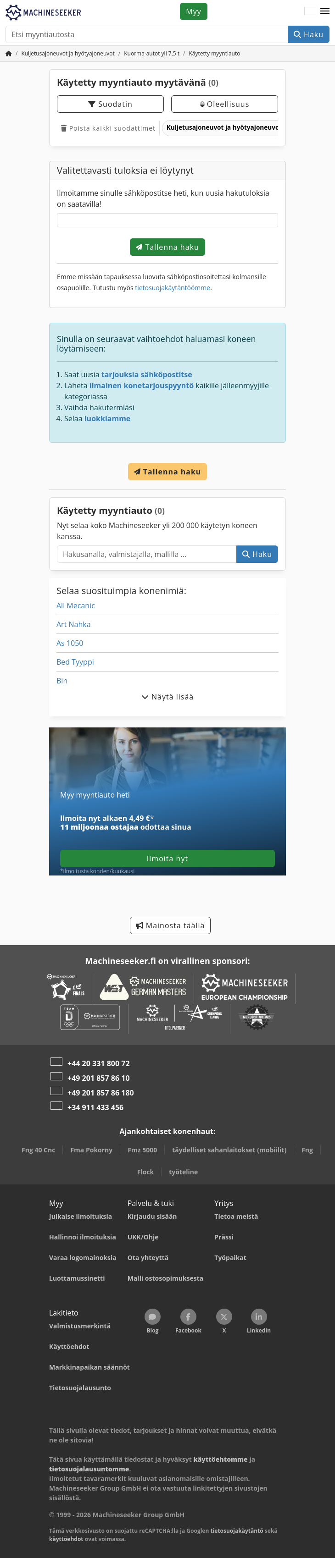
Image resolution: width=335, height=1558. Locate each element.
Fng (307, 1149)
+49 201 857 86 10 (98, 1078)
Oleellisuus (225, 104)
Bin (61, 681)
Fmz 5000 (142, 1149)
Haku (309, 34)
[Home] (67, 53)
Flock (145, 1171)
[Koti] (9, 53)
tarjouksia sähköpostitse (146, 374)
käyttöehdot (66, 1539)
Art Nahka (73, 624)
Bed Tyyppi (75, 662)
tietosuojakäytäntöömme (172, 287)
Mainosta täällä (170, 925)
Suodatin (110, 104)
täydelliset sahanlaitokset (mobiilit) (229, 1149)
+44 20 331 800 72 (98, 1063)
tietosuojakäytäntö (236, 1531)
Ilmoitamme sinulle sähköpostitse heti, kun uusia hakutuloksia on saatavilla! (163, 198)
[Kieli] (310, 11)
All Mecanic (75, 605)
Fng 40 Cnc (38, 1149)
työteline (183, 1171)
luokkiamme (107, 418)
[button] (324, 11)
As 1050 (70, 643)
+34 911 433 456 (95, 1107)
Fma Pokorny (91, 1149)
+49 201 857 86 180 (100, 1093)
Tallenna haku (167, 247)
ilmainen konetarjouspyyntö (141, 385)
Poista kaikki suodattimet (108, 128)
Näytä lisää (167, 697)
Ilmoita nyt (167, 858)
